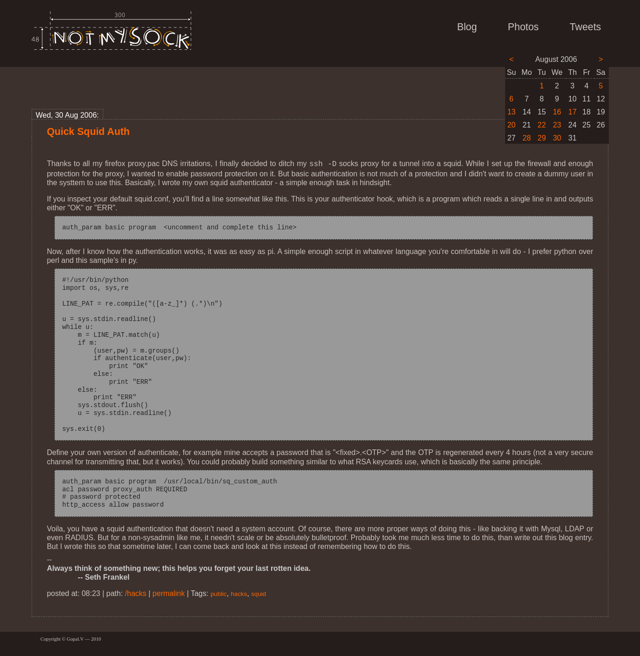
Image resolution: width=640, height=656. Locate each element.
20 (511, 125)
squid (258, 592)
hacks (239, 592)
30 (557, 138)
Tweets (585, 27)
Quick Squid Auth (88, 131)
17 (572, 112)
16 (557, 112)
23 (557, 125)
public (219, 592)
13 (511, 112)
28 (527, 138)
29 (542, 138)
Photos (523, 27)
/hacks (136, 592)
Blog (467, 27)
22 (542, 125)
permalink (169, 592)
